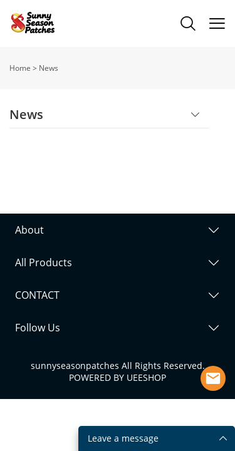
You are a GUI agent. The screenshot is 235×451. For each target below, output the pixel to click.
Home (20, 68)
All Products (43, 262)
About (29, 230)
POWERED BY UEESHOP (117, 377)
